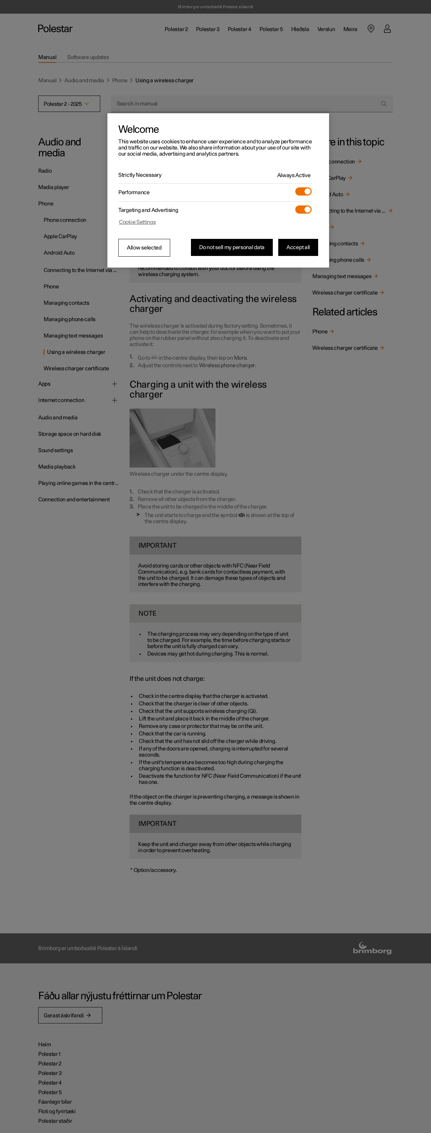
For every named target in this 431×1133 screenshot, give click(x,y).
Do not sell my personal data (232, 247)
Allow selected (144, 247)
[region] (218, 190)
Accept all (298, 247)
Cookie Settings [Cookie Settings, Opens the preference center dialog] (137, 222)
